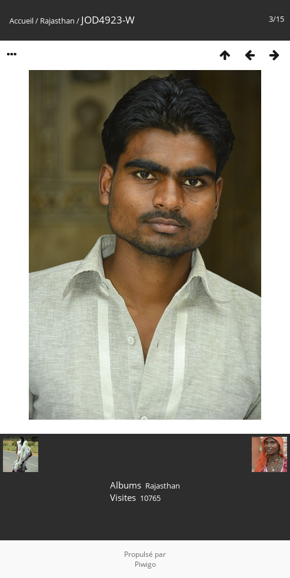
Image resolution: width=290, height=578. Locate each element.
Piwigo (145, 564)
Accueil (21, 20)
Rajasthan (57, 20)
